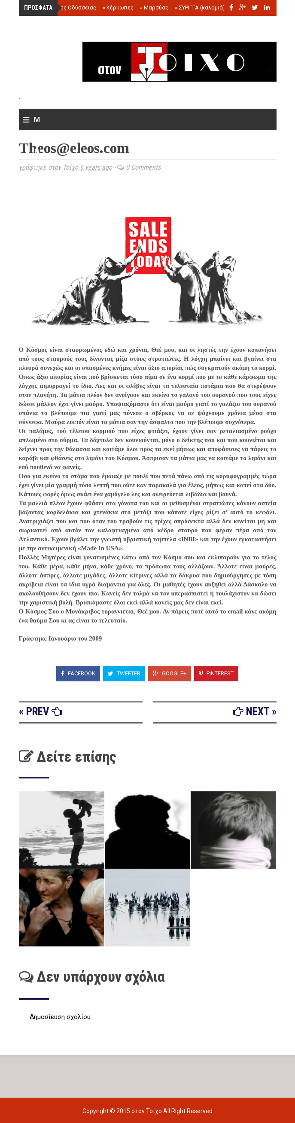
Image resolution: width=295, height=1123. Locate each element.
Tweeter (124, 673)
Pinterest (216, 673)
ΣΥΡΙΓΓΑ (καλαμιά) (200, 7)
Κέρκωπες (118, 7)
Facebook (78, 673)
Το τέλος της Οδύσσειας (63, 7)
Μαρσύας (154, 7)
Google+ (169, 673)
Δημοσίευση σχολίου (60, 1017)
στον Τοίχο (147, 1111)
